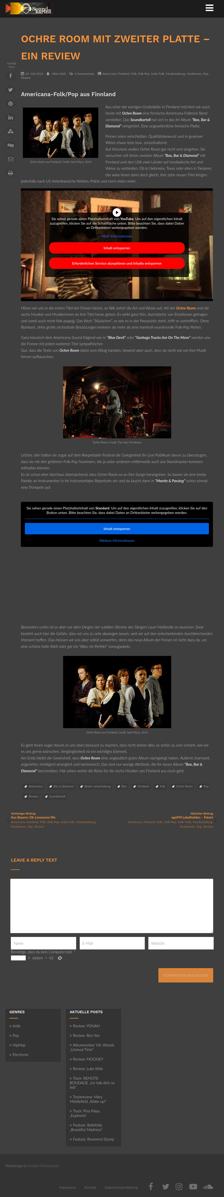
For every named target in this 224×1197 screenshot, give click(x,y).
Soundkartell (57, 796)
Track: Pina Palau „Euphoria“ (85, 1113)
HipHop (17, 1045)
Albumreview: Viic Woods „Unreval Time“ (92, 1047)
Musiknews (194, 74)
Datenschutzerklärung (121, 1187)
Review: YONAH (85, 1026)
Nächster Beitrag (162, 815)
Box (124, 786)
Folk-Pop (144, 74)
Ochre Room (184, 786)
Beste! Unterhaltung (97, 786)
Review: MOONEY (86, 1059)
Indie (15, 1026)
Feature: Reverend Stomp (92, 1139)
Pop (205, 74)
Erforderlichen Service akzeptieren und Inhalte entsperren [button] (117, 263)
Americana (109, 74)
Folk (134, 74)
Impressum (68, 1187)
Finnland (123, 74)
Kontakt (90, 1187)
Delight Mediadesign (43, 1166)
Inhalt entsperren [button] (117, 248)
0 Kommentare (84, 74)
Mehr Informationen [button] (117, 236)
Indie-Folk (157, 74)
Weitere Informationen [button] (117, 540)
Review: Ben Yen (85, 1035)
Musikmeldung (175, 74)
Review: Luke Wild (86, 1068)
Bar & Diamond (63, 786)
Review (25, 78)
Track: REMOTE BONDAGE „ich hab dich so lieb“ (92, 1082)
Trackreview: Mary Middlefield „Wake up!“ (88, 1099)
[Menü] (209, 7)
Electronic (19, 1054)
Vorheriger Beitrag (61, 815)
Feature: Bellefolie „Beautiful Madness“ (86, 1127)
